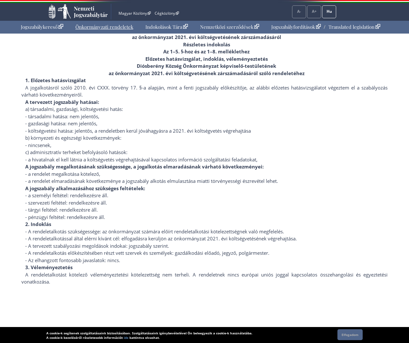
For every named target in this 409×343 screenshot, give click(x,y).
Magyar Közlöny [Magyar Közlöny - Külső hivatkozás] (135, 13)
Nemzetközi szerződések (229, 27)
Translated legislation (354, 27)
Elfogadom (350, 334)
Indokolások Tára (166, 27)
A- (299, 11)
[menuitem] (42, 27)
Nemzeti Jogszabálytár (91, 11)
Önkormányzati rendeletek (104, 27)
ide (126, 337)
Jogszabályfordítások (296, 27)
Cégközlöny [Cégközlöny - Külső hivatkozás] (167, 13)
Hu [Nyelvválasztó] (329, 11)
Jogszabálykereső (42, 27)
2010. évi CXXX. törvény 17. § (108, 87)
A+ (314, 11)
